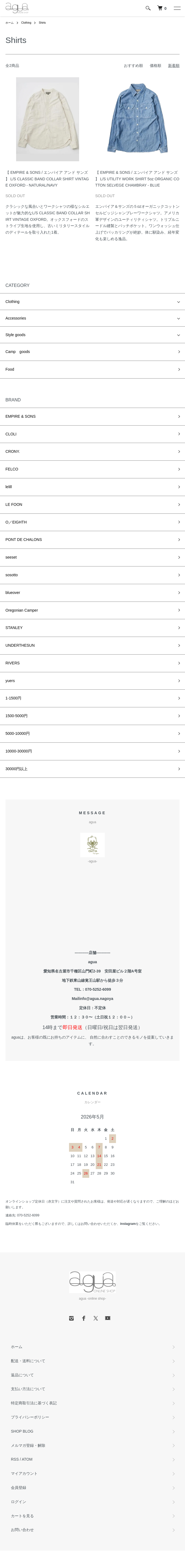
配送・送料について (28, 1361)
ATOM (27, 1459)
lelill (8, 487)
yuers (10, 681)
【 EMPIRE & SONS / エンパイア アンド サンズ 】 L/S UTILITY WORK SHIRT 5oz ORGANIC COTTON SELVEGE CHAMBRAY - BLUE (137, 179)
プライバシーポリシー (30, 1417)
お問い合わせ (22, 1530)
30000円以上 (16, 769)
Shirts (42, 22)
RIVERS (12, 663)
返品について (22, 1375)
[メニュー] (177, 8)
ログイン (18, 1502)
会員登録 (18, 1487)
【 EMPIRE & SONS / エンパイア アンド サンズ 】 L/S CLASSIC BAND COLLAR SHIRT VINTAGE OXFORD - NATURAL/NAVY (47, 179)
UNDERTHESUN (20, 645)
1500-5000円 (16, 716)
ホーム (9, 22)
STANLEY (14, 627)
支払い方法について (28, 1389)
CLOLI (10, 434)
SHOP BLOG (22, 1431)
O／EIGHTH (16, 522)
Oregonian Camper (21, 610)
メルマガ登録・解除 (28, 1445)
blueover (12, 592)
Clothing (26, 22)
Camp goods (17, 351)
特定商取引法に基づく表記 (34, 1403)
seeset (11, 557)
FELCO (11, 469)
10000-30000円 (18, 751)
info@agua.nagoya (96, 998)
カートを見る (22, 1516)
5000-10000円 (17, 733)
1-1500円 (13, 698)
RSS (15, 1459)
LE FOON (13, 504)
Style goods (15, 335)
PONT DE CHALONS (23, 539)
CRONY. (12, 451)
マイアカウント (24, 1473)
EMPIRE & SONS (20, 416)
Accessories (15, 318)
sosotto (11, 575)
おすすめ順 (133, 65)
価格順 (155, 65)
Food (9, 369)
